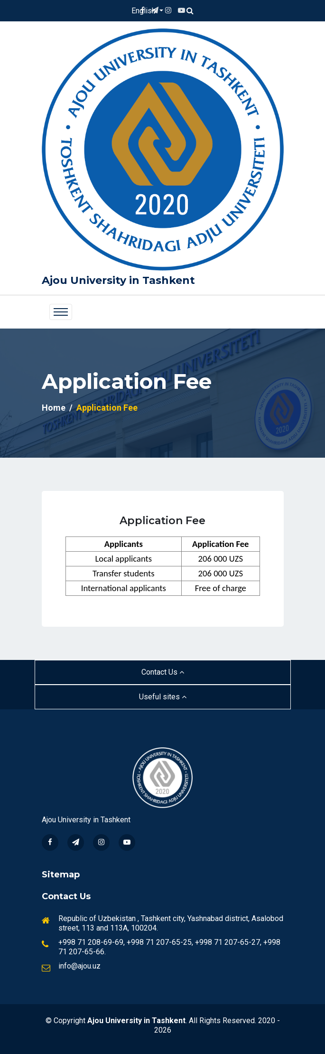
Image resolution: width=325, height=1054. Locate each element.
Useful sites (162, 696)
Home (53, 408)
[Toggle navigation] (60, 312)
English (144, 10)
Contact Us (162, 672)
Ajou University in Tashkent (118, 280)
